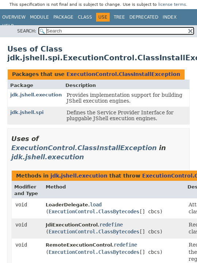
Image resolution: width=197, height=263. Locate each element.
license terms (172, 4)
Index (170, 17)
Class (85, 17)
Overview (14, 17)
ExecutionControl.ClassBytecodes (94, 211)
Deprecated (143, 17)
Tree (119, 17)
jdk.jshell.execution (36, 95)
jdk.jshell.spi (26, 112)
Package (63, 17)
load (96, 204)
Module (39, 17)
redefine (111, 225)
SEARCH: (26, 31)
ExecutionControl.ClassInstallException (123, 74)
